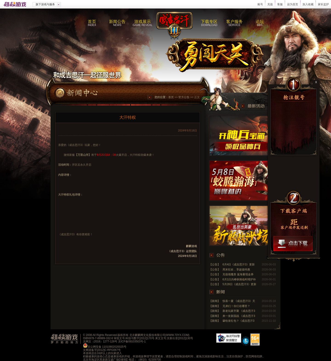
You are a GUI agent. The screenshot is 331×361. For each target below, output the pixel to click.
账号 (260, 4)
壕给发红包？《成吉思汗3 (238, 320)
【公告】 (214, 264)
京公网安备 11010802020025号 (107, 346)
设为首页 (292, 4)
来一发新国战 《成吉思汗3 (239, 316)
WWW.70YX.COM (177, 335)
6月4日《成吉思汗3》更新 (239, 264)
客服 (280, 4)
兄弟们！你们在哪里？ (236, 306)
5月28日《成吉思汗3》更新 (239, 284)
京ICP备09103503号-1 (132, 341)
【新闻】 (214, 301)
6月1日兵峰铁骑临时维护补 (239, 279)
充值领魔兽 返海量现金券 (238, 274)
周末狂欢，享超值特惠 (236, 269)
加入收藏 (308, 4)
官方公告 (183, 97)
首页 (171, 97)
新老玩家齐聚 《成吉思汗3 (239, 311)
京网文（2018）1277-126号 (100, 341)
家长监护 (323, 4)
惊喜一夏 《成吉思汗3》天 (239, 301)
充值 (270, 4)
